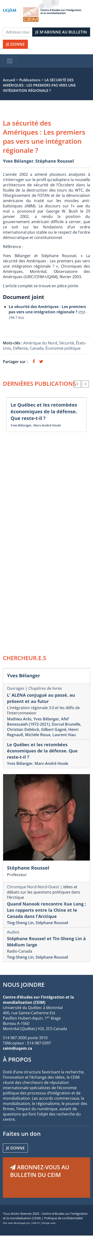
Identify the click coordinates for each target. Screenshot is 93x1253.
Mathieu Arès (19, 719)
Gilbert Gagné (53, 729)
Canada (36, 348)
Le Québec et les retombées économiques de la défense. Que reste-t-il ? (44, 411)
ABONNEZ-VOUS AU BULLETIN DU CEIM (39, 1171)
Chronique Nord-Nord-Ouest (33, 886)
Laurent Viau (64, 734)
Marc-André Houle (47, 425)
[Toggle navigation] (9, 61)
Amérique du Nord (40, 343)
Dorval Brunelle (66, 724)
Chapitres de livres (45, 688)
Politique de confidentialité (63, 1218)
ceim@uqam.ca (17, 1048)
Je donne (15, 1148)
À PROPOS (17, 1059)
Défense (20, 348)
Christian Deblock (23, 729)
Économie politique (63, 348)
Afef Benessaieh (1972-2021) (38, 721)
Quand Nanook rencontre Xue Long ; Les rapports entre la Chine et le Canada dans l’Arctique (46, 910)
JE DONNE (15, 44)
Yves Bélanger (18, 161)
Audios (13, 932)
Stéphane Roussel (54, 161)
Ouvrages (15, 688)
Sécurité (66, 343)
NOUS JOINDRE (23, 984)
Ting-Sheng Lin (20, 922)
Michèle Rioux (37, 734)
